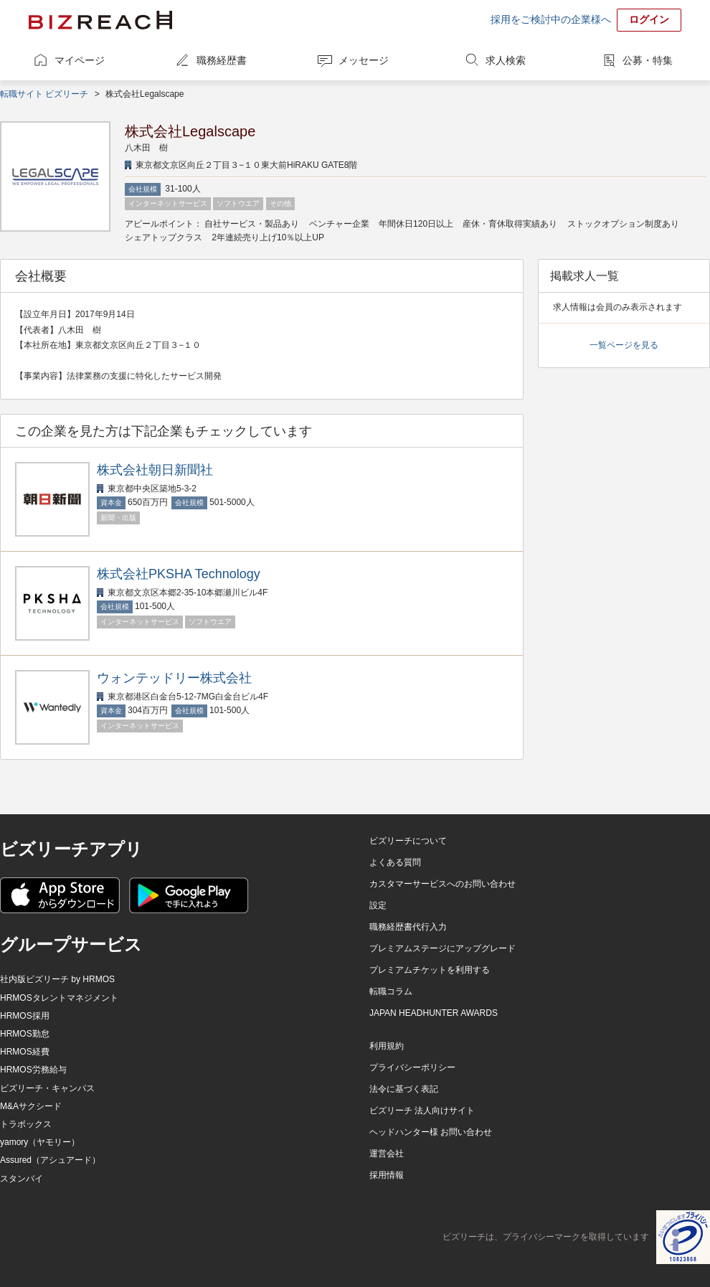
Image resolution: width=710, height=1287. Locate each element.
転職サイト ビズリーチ (44, 94)
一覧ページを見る (624, 345)
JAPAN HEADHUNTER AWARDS (433, 1013)
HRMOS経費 (24, 1052)
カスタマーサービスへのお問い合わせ (442, 884)
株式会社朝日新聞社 (155, 470)
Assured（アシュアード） (50, 1160)
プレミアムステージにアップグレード (442, 948)
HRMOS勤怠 (24, 1034)
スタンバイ (21, 1179)
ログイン (649, 19)
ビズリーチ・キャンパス (47, 1088)
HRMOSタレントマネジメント (59, 998)
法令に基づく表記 (403, 1089)
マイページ (80, 60)
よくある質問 (395, 862)
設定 (378, 905)
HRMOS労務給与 (33, 1070)
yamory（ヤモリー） (40, 1142)
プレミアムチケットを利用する (429, 970)
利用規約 (386, 1046)
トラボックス (26, 1124)
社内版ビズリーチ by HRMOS (57, 979)
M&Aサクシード (31, 1106)
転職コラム (390, 991)
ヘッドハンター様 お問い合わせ (430, 1132)
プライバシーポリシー (412, 1067)
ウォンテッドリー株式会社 (174, 678)
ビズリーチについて (408, 841)
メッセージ (364, 60)
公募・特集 (648, 60)
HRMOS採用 (24, 1016)
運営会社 (386, 1154)
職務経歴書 (222, 60)
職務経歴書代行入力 (408, 927)
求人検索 (506, 60)
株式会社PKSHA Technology (178, 574)
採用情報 (386, 1175)
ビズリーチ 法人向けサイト (422, 1111)
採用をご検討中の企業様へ (551, 19)
